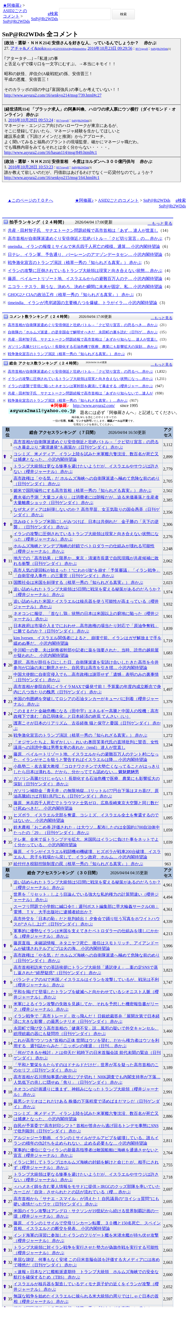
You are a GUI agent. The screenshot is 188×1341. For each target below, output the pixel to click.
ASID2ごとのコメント (118, 200)
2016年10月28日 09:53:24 (30, 120)
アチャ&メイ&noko (48, 48)
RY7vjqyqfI (142, 48)
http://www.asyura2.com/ (94, 405)
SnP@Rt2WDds (16, 21)
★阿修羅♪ (12, 5)
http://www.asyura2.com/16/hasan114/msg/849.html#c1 (50, 152)
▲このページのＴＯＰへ (30, 200)
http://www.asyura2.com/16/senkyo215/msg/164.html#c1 (51, 177)
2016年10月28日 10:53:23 (30, 167)
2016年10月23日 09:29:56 (109, 48)
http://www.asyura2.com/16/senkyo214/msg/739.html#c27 (52, 95)
